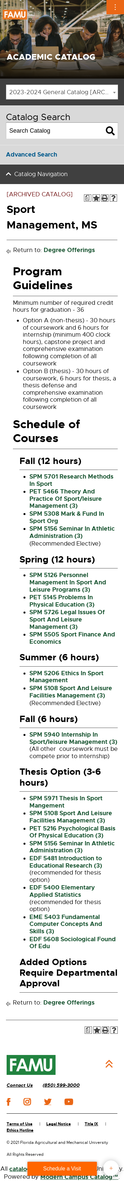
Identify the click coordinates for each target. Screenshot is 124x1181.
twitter (47, 1102)
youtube (68, 1102)
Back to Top (109, 1064)
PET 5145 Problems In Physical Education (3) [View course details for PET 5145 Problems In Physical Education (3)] (62, 601)
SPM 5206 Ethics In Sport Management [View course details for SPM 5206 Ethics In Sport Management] (66, 677)
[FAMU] (31, 1065)
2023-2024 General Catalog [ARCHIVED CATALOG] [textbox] (63, 92)
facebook (8, 1102)
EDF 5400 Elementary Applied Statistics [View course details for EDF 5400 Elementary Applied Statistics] (62, 891)
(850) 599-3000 (61, 1085)
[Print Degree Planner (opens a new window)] (87, 198)
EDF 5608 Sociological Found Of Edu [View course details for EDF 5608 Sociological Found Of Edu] (72, 943)
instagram (27, 1101)
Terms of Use (19, 1124)
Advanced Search (31, 155)
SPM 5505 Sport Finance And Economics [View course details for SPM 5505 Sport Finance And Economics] (72, 638)
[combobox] (62, 92)
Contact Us (20, 1085)
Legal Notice (58, 1124)
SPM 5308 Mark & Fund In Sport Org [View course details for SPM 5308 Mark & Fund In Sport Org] (66, 517)
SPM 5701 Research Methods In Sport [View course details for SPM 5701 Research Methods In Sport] (71, 480)
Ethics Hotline (20, 1130)
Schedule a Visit (62, 1168)
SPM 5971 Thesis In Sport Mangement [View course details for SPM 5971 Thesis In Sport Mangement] (66, 802)
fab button (111, 1168)
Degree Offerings (69, 250)
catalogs (21, 1169)
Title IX (91, 1124)
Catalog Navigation (41, 174)
